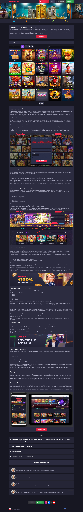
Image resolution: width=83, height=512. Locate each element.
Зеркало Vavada (41, 36)
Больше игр (41, 103)
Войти (52, 1)
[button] (1, 11)
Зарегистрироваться (44, 1)
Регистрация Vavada (41, 429)
